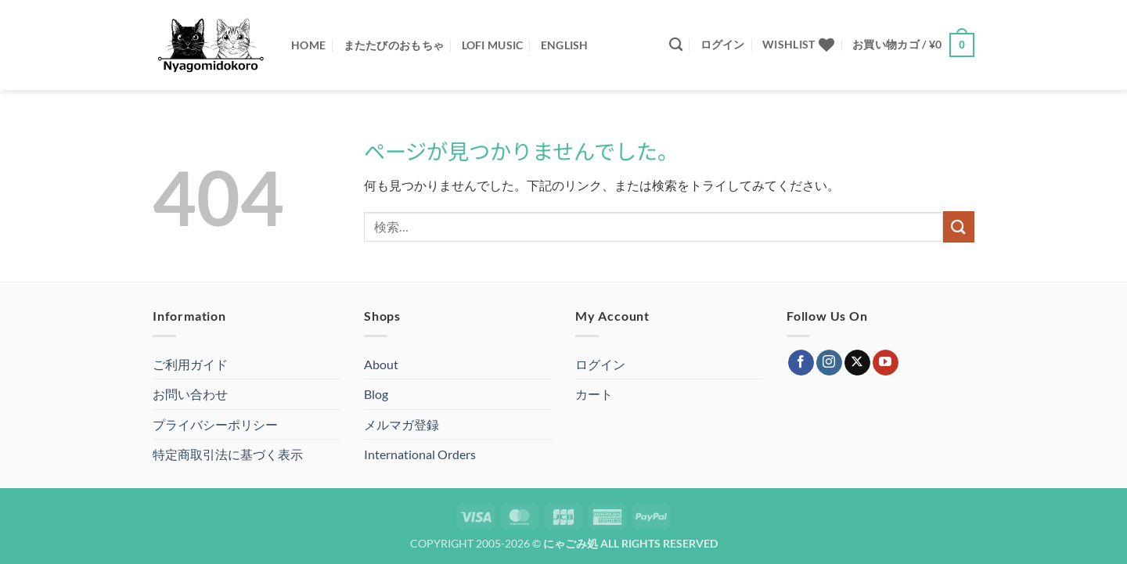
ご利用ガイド (190, 364)
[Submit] (958, 226)
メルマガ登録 (401, 424)
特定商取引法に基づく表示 (228, 454)
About (381, 364)
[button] (722, 45)
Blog (376, 393)
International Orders (420, 454)
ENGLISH (565, 45)
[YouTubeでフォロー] (885, 363)
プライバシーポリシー (215, 424)
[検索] (675, 45)
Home (308, 45)
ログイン (600, 364)
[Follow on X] (857, 363)
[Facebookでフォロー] (801, 363)
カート (594, 393)
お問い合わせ (190, 393)
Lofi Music (493, 45)
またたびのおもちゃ (394, 45)
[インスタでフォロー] (829, 363)
